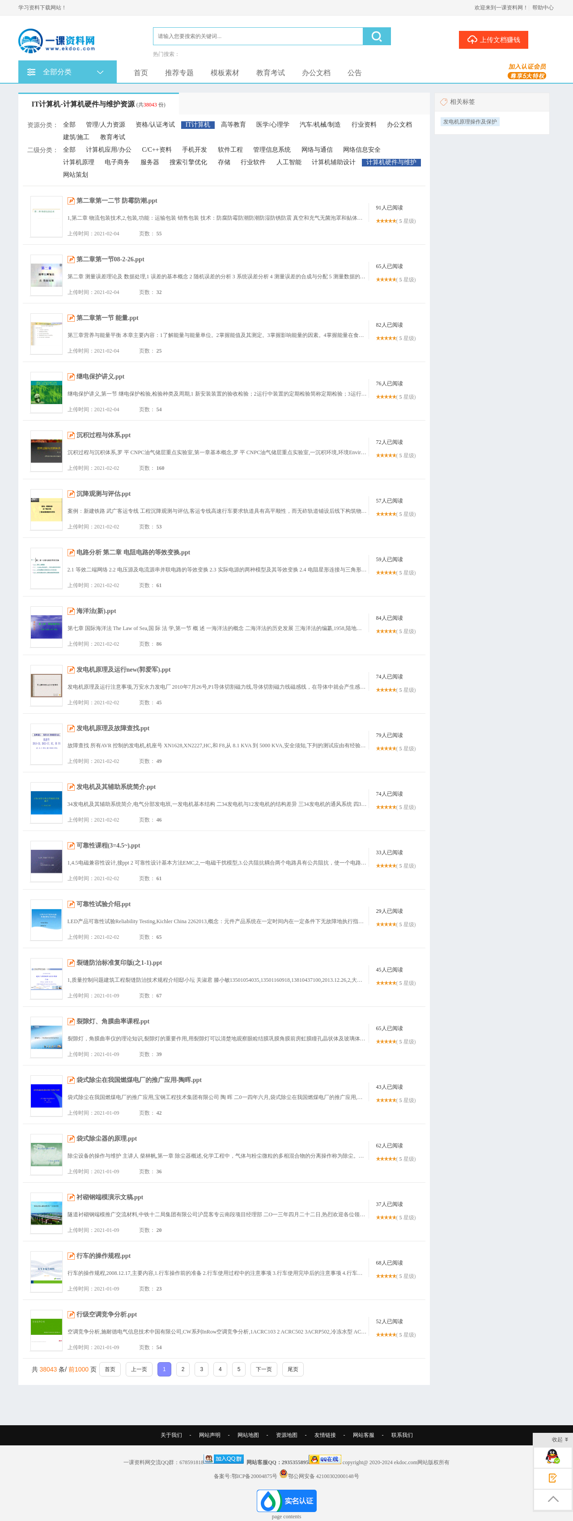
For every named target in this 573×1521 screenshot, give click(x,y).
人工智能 (288, 162)
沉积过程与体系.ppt (103, 435)
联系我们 (402, 1435)
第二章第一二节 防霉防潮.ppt (116, 200)
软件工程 (230, 149)
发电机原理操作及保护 (470, 122)
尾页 (293, 1369)
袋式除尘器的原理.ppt (106, 1138)
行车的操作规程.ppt (103, 1256)
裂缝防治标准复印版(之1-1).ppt (119, 962)
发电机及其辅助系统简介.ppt (116, 787)
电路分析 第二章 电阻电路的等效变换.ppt (133, 552)
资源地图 (286, 1435)
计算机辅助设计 (334, 162)
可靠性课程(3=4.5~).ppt (108, 845)
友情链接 (325, 1435)
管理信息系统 (272, 149)
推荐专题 (179, 73)
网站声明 (210, 1435)
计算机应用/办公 (109, 149)
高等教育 (233, 124)
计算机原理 (78, 162)
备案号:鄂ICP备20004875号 (245, 1476)
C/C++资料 (156, 149)
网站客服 (363, 1435)
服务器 (149, 162)
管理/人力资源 (105, 124)
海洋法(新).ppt (96, 611)
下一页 (264, 1369)
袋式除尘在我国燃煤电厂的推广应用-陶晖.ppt (139, 1080)
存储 (224, 162)
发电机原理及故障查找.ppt (113, 728)
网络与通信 (317, 149)
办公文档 (316, 73)
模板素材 (225, 73)
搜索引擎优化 (188, 162)
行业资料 (364, 124)
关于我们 (171, 1435)
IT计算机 (198, 124)
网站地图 (248, 1435)
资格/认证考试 (155, 124)
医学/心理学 (272, 124)
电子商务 (117, 162)
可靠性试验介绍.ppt (103, 904)
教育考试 (270, 73)
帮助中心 (543, 7)
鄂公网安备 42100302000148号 (323, 1476)
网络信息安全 (362, 149)
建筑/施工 (76, 137)
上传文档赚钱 (493, 39)
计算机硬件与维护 (391, 162)
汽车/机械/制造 (320, 124)
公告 (355, 73)
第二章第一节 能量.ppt (107, 318)
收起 (560, 1440)
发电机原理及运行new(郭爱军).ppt (123, 669)
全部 (69, 124)
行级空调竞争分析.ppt (106, 1314)
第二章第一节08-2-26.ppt (110, 259)
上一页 (139, 1369)
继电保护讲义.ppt (100, 376)
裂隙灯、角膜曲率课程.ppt (113, 1021)
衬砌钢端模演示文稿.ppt (110, 1197)
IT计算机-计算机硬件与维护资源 (99, 104)
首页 (141, 73)
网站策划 (75, 174)
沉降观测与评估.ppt (103, 493)
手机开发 (194, 149)
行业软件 (253, 162)
